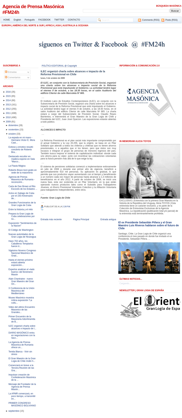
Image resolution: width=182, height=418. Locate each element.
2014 (8, 100)
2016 (8, 92)
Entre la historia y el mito (20, 209)
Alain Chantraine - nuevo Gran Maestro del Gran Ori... (21, 281)
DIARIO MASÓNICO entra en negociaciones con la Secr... (21, 335)
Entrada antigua (108, 219)
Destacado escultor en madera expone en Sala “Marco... (21, 159)
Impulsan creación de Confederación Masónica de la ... (22, 377)
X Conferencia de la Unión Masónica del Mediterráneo (21, 291)
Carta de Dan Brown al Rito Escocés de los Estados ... (22, 187)
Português (30, 19)
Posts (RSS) (171, 20)
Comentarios (12, 77)
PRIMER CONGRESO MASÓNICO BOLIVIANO (22, 404)
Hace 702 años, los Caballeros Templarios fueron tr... (20, 244)
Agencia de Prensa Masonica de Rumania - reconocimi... (21, 179)
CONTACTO (74, 19)
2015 (8, 96)
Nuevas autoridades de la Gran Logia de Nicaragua (22, 235)
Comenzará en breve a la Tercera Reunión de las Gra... (21, 368)
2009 (8, 121)
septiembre (14, 411)
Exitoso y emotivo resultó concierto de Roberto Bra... (20, 149)
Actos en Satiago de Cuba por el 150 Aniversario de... (21, 196)
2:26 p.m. (66, 206)
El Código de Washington (20, 230)
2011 (8, 113)
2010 (8, 117)
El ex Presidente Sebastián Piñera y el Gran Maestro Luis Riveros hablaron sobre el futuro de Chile (148, 225)
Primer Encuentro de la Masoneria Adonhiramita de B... (21, 319)
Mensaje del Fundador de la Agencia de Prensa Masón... (22, 387)
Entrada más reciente (51, 219)
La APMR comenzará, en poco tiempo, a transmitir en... (21, 396)
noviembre (13, 129)
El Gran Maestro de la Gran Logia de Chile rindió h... (22, 359)
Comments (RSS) (150, 20)
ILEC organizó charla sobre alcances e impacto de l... (22, 327)
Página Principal (81, 219)
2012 (8, 109)
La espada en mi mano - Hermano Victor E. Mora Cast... (21, 140)
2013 (8, 104)
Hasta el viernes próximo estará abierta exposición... (20, 262)
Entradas (11, 72)
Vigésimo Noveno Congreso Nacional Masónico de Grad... (22, 253)
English (17, 19)
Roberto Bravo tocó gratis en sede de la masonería (22, 171)
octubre (12, 134)
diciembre (13, 125)
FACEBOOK (44, 19)
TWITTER (59, 19)
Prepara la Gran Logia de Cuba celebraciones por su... (21, 216)
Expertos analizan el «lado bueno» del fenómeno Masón (21, 272)
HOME (6, 19)
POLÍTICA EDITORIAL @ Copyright (59, 66)
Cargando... (125, 283)
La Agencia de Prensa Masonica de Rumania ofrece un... (20, 345)
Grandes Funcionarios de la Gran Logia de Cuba (22, 204)
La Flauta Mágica (16, 166)
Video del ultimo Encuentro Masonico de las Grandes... (21, 310)
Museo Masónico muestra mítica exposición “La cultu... (21, 300)
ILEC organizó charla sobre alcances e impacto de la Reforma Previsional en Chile (73, 73)
